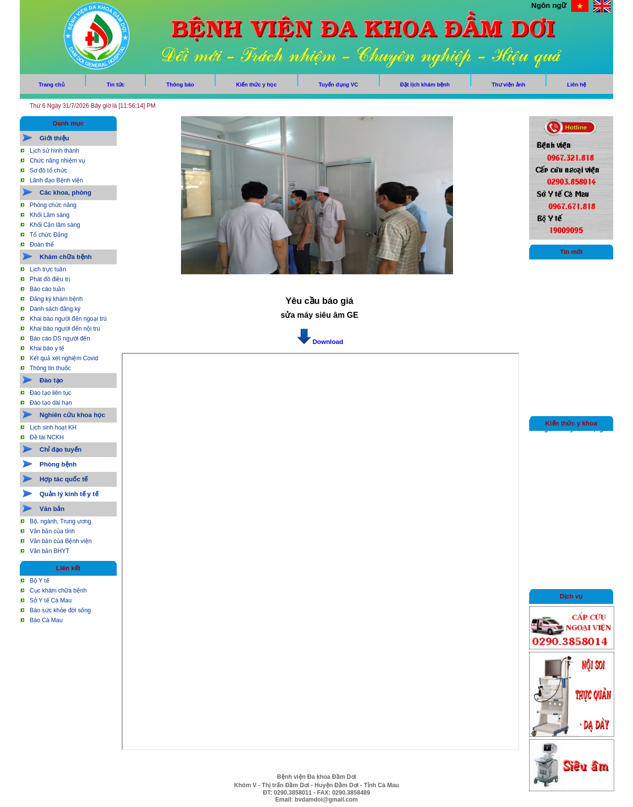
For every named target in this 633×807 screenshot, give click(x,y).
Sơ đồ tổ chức (48, 170)
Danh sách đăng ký (55, 308)
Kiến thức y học (256, 84)
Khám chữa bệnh (66, 256)
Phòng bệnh (58, 464)
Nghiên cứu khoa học (72, 415)
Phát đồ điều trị (50, 279)
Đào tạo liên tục (50, 392)
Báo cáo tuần (47, 289)
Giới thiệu (54, 138)
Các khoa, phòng (65, 192)
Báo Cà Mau (46, 620)
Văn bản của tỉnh (52, 531)
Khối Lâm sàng (49, 215)
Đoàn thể (42, 244)
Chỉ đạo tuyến (61, 449)
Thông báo (180, 84)
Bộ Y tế (39, 580)
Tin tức (116, 84)
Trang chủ (52, 84)
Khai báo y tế (47, 348)
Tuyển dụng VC (338, 84)
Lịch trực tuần (48, 269)
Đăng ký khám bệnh (56, 299)
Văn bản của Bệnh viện (60, 541)
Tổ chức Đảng (49, 234)
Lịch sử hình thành (54, 150)
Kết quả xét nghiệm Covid (64, 358)
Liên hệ (576, 84)
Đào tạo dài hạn (51, 402)
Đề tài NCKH (47, 437)
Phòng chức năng (53, 205)
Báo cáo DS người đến (60, 338)
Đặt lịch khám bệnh (425, 84)
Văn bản (52, 508)
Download (319, 341)
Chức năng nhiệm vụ (57, 160)
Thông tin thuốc (50, 368)
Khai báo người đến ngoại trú (68, 318)
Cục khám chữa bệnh (58, 590)
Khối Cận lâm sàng (55, 224)
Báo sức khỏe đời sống (60, 610)
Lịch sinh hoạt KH (53, 427)
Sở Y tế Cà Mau (51, 600)
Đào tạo (51, 380)
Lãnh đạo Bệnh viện (56, 180)
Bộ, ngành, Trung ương (60, 521)
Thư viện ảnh (508, 84)
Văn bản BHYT (49, 551)
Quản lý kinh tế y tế (69, 494)
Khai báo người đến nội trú (65, 328)
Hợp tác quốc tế (64, 479)
